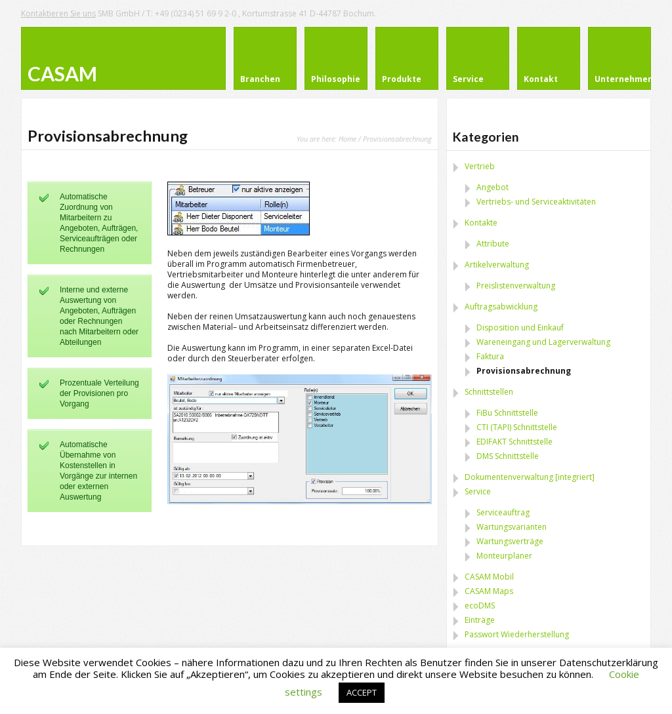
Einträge (480, 619)
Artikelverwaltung (497, 264)
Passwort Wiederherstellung (517, 634)
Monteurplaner (504, 555)
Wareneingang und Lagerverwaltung (543, 341)
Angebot (492, 187)
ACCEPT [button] (361, 692)
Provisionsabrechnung (523, 370)
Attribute (492, 243)
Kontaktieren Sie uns (58, 13)
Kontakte (481, 222)
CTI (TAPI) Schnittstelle (516, 427)
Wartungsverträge (509, 541)
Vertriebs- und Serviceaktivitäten (536, 201)
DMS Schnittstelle (507, 456)
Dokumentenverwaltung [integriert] (530, 477)
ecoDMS (480, 605)
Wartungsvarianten (511, 526)
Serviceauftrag (503, 512)
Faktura (490, 356)
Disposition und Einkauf (520, 327)
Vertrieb (480, 166)
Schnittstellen (489, 391)
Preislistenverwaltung (515, 285)
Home (347, 139)
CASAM (62, 73)
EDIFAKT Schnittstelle (514, 441)
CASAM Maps (489, 591)
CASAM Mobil (489, 576)
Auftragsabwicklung (501, 306)
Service (478, 491)
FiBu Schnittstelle (507, 412)
